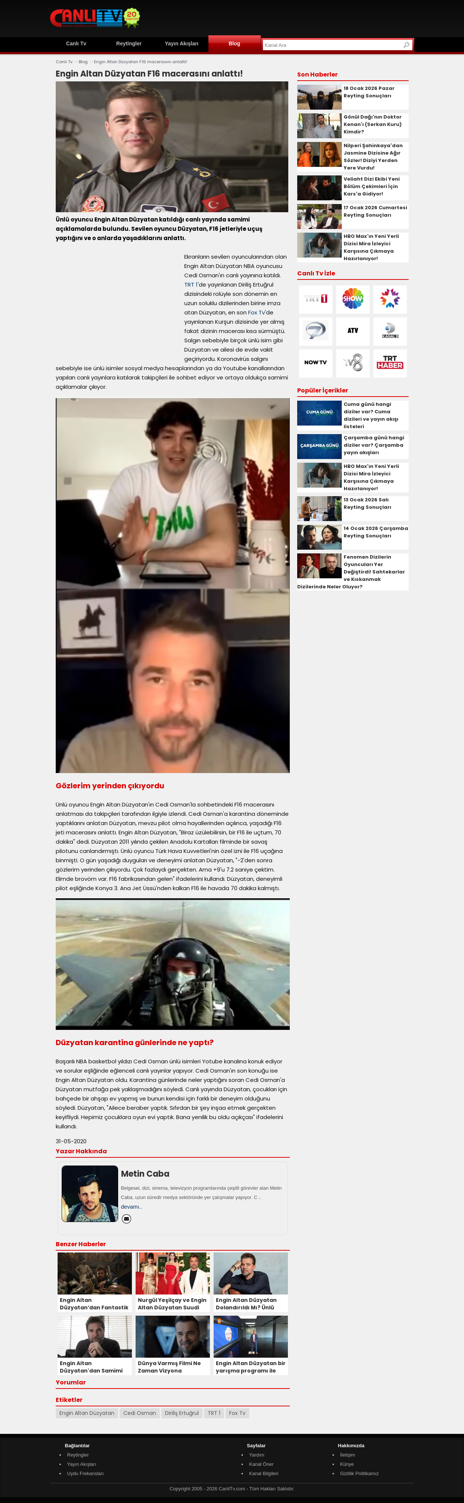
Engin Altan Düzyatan (86, 1413)
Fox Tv (256, 312)
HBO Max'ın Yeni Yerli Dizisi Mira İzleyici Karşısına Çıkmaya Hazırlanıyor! (371, 247)
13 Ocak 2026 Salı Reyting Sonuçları (367, 503)
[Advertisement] (279, 17)
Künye (347, 1464)
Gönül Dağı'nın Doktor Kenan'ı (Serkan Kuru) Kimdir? (373, 124)
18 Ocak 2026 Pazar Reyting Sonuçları (369, 92)
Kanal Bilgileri (264, 1473)
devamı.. (132, 1206)
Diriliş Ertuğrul (182, 1413)
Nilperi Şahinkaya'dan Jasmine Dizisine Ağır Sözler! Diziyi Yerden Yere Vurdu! (373, 156)
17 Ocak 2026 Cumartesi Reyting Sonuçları (375, 211)
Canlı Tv (76, 43)
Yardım (257, 1455)
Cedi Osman (139, 1413)
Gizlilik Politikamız (359, 1473)
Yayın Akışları (182, 43)
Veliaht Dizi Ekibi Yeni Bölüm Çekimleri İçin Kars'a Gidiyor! (372, 186)
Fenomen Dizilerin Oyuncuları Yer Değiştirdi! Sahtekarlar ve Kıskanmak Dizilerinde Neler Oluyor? (351, 571)
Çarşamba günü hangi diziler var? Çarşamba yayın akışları (374, 445)
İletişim (347, 1455)
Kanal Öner (261, 1464)
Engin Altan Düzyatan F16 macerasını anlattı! (140, 62)
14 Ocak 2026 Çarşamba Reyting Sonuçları (376, 532)
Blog (234, 43)
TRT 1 (191, 284)
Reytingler (129, 43)
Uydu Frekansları (85, 1473)
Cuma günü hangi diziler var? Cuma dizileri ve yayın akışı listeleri (371, 415)
